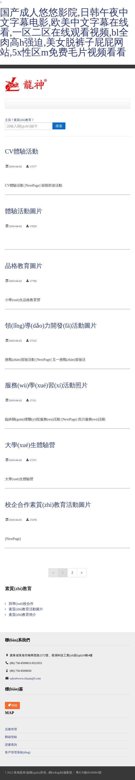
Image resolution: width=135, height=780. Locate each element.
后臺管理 (11, 729)
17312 (33, 340)
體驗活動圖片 (23, 211)
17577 (33, 166)
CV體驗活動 (21, 151)
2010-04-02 (15, 166)
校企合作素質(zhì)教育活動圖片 (48, 504)
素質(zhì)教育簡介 (22, 615)
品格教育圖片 (23, 265)
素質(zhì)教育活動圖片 (26, 609)
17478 (33, 519)
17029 (33, 226)
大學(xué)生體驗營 (30, 445)
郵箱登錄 (11, 737)
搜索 (58, 126)
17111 (33, 400)
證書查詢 (11, 744)
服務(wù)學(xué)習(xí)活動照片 (46, 385)
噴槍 (12, 705)
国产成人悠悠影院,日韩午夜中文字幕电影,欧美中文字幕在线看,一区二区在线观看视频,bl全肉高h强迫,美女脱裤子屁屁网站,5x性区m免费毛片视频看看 (64, 32)
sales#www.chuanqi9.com (25, 678)
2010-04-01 (15, 519)
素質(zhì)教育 (22, 120)
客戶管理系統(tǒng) (17, 752)
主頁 (8, 120)
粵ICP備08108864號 (88, 772)
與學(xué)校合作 (21, 604)
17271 (33, 460)
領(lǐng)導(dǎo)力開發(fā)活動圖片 (51, 325)
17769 (33, 280)
